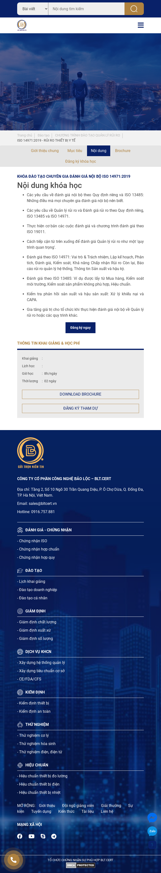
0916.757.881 (43, 511)
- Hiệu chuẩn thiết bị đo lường (42, 776)
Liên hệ (107, 811)
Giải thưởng (111, 805)
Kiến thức (66, 811)
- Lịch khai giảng (31, 581)
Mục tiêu (74, 150)
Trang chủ (24, 135)
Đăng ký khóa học (80, 161)
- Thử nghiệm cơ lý (33, 735)
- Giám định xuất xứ (34, 630)
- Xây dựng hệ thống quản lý (41, 662)
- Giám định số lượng (35, 638)
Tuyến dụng (41, 811)
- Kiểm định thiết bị (33, 703)
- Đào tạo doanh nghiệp (37, 589)
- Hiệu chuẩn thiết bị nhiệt (38, 792)
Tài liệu (87, 811)
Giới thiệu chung (45, 150)
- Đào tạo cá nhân (32, 598)
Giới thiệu (47, 805)
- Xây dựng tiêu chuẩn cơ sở (41, 671)
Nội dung (98, 150)
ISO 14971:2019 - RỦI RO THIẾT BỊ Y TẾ (46, 140)
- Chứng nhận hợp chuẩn (38, 549)
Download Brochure (80, 394)
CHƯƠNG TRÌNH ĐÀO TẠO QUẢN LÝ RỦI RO (87, 135)
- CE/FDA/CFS (29, 679)
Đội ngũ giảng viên (78, 805)
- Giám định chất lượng (36, 622)
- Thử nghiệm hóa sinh (36, 743)
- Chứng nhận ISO (32, 541)
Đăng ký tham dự (80, 408)
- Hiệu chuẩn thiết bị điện (38, 784)
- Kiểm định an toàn (34, 711)
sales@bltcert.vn (43, 503)
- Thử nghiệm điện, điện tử (39, 752)
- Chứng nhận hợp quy (36, 557)
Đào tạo (44, 135)
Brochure (122, 150)
